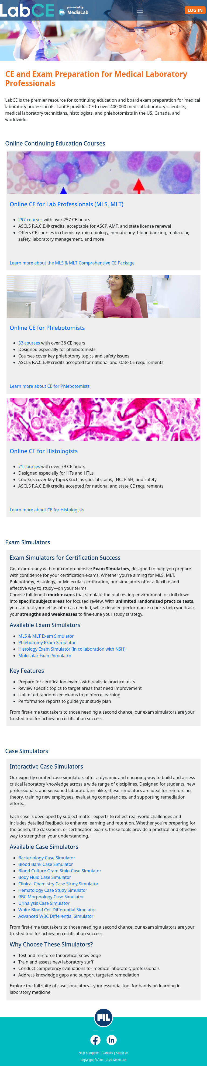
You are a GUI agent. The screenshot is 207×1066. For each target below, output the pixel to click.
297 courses (30, 220)
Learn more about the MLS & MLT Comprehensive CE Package (72, 263)
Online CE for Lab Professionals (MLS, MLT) (66, 204)
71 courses (29, 466)
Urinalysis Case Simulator (44, 903)
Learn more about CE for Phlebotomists (49, 386)
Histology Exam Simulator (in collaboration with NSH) (72, 649)
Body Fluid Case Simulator (44, 877)
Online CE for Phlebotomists (47, 328)
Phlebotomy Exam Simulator (47, 642)
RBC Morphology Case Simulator (51, 897)
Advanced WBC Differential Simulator (55, 916)
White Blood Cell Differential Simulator (57, 910)
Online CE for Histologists (44, 451)
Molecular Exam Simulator (44, 655)
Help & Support (89, 1053)
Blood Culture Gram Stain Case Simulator (59, 871)
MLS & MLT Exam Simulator (46, 636)
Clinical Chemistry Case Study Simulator (58, 884)
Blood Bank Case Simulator (45, 864)
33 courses (29, 343)
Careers (107, 1053)
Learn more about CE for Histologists (47, 510)
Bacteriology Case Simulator (46, 858)
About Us (122, 1053)
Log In (195, 10)
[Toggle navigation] (139, 10)
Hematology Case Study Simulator (52, 890)
